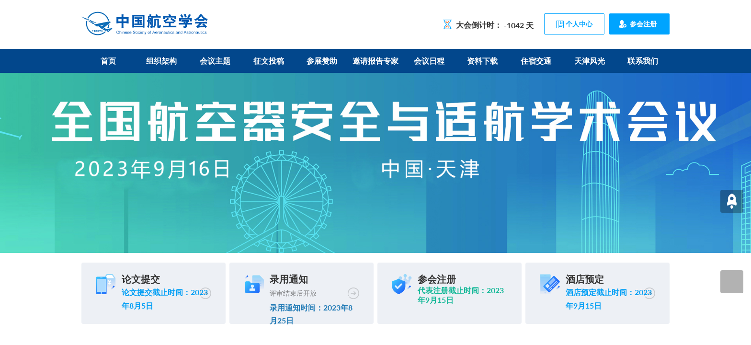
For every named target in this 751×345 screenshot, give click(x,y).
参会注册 (643, 24)
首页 (108, 60)
